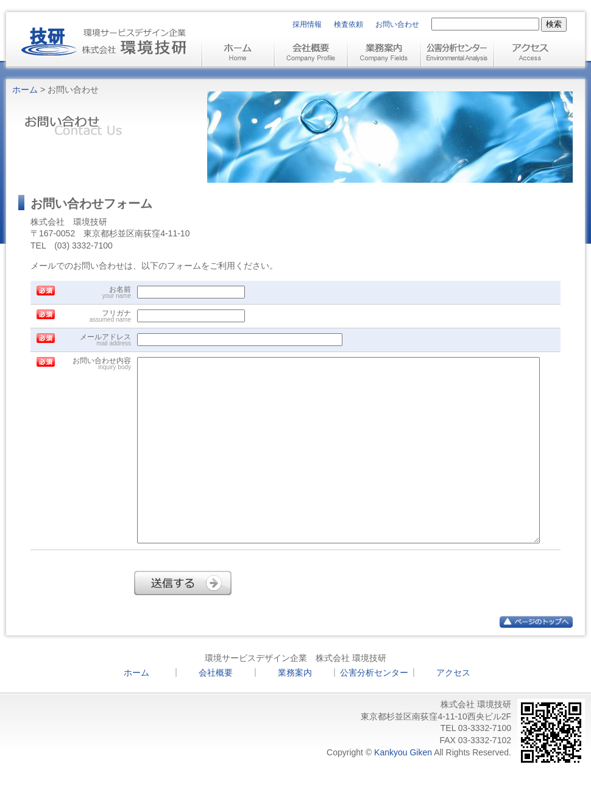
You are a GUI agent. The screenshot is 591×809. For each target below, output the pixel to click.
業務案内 (295, 709)
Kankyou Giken (403, 789)
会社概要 (216, 709)
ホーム (25, 89)
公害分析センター (374, 709)
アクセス (453, 709)
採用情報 (307, 24)
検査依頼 (348, 24)
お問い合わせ (397, 24)
